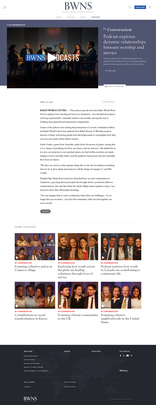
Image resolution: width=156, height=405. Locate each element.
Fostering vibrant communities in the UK (78, 316)
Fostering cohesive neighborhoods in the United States (120, 318)
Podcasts (95, 17)
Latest (59, 17)
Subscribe (140, 7)
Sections (71, 17)
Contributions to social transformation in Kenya (31, 316)
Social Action (29, 360)
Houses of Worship (32, 363)
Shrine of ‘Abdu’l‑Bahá (33, 367)
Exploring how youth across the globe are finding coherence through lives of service (76, 272)
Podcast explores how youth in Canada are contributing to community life (120, 270)
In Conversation (23, 263)
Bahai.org (123, 370)
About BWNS (29, 382)
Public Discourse (31, 356)
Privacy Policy (70, 382)
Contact (27, 387)
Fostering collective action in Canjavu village (33, 268)
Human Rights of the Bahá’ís (36, 371)
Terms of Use (69, 387)
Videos (83, 17)
